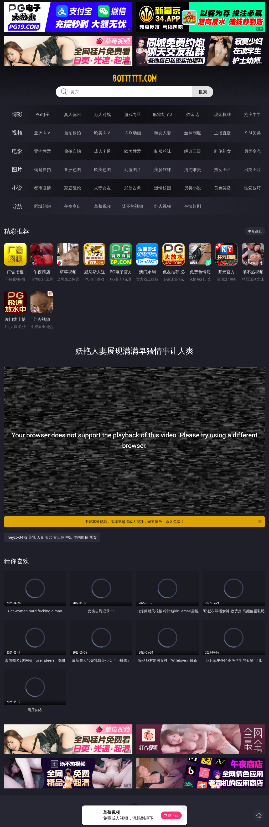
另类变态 (252, 151)
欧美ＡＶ (102, 133)
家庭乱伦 (72, 188)
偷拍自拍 (72, 151)
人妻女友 (102, 188)
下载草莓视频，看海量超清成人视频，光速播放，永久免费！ (173, 521)
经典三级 (192, 151)
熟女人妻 (162, 133)
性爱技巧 (252, 188)
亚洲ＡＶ (42, 133)
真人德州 (72, 114)
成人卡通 (102, 151)
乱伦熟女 (222, 151)
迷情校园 (162, 188)
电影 (17, 151)
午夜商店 (72, 206)
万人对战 (102, 114)
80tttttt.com (134, 78)
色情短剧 (192, 206)
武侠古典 (132, 188)
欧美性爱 (132, 151)
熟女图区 (222, 169)
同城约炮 (42, 206)
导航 (17, 206)
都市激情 (42, 188)
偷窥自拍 (42, 169)
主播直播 (222, 133)
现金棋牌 (222, 114)
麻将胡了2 (162, 114)
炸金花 (192, 114)
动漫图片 (132, 169)
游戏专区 (132, 114)
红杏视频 (162, 206)
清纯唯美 (192, 169)
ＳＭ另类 (252, 133)
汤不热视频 (132, 206)
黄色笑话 (222, 188)
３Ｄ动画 (132, 133)
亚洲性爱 (42, 151)
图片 (17, 169)
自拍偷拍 (72, 133)
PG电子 (42, 114)
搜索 (203, 92)
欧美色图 (102, 169)
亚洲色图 (72, 169)
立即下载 (171, 815)
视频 (17, 132)
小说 (17, 187)
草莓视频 (102, 206)
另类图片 (252, 169)
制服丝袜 (162, 151)
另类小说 (192, 188)
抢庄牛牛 (252, 114)
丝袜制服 (192, 133)
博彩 (17, 114)
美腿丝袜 (162, 169)
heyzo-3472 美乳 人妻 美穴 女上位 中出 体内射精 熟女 (52, 537)
